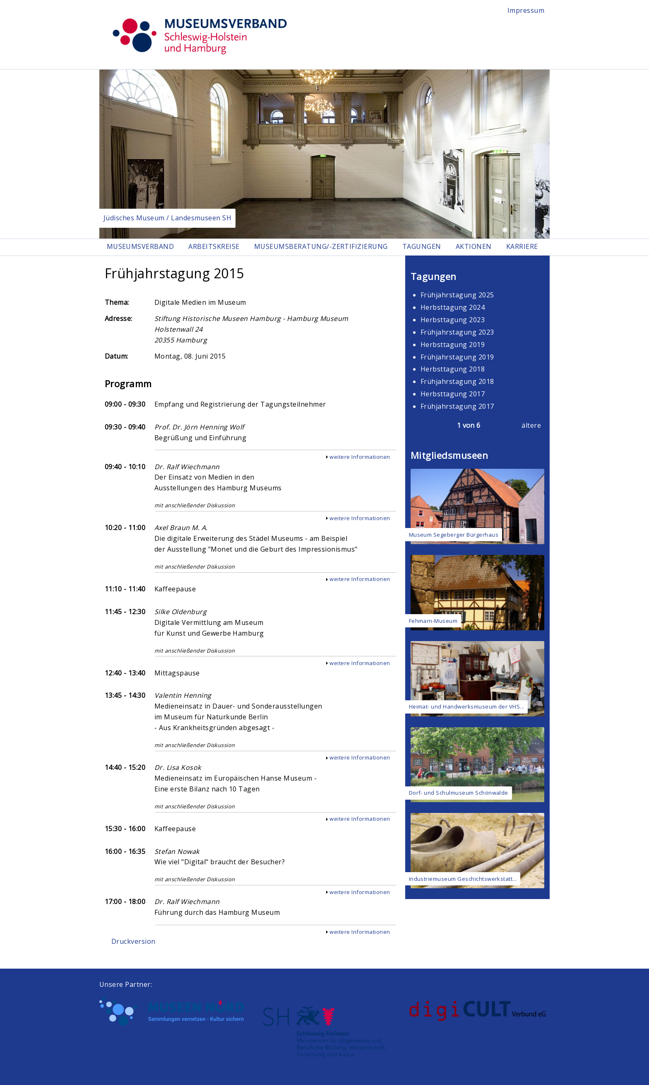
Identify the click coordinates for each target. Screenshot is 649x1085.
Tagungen (423, 246)
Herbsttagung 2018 (453, 369)
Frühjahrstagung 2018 (457, 381)
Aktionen (476, 246)
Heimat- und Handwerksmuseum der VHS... (466, 707)
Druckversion (133, 941)
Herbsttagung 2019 (453, 344)
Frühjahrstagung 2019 (457, 357)
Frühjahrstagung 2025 (457, 295)
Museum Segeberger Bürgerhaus (453, 535)
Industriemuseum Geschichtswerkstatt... (463, 878)
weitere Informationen (359, 457)
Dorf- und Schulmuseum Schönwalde (458, 793)
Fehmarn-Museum (433, 620)
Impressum (525, 10)
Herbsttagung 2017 (453, 394)
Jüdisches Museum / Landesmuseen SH (167, 217)
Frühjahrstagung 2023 (457, 332)
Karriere (525, 246)
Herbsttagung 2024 (453, 307)
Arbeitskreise (214, 246)
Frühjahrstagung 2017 (457, 406)
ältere (531, 425)
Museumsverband (140, 246)
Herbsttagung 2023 (453, 320)
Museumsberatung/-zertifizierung (322, 246)
